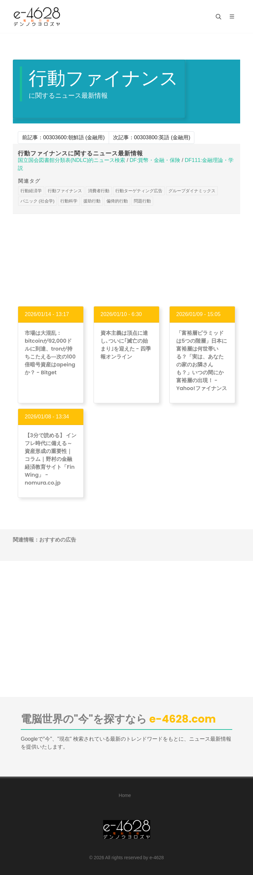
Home (125, 795)
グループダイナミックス (191, 190)
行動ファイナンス (65, 190)
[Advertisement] (126, 260)
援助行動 (91, 201)
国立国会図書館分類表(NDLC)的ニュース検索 (71, 160)
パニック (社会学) (37, 201)
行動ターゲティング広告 (138, 190)
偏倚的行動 (117, 201)
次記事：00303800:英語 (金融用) (151, 137)
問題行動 (142, 201)
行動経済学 (31, 190)
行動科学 (68, 201)
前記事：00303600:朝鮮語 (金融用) (63, 137)
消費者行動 (98, 190)
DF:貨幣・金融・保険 (155, 160)
